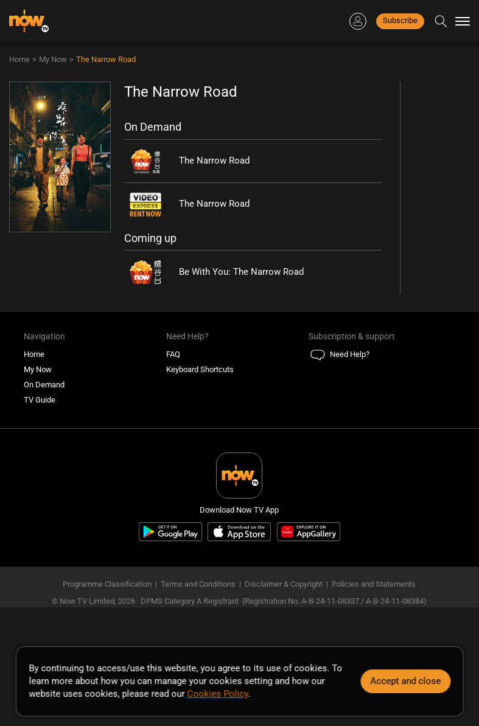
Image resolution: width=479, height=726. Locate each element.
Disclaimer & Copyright (284, 584)
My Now (53, 59)
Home (19, 59)
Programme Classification (107, 584)
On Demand (44, 384)
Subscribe (400, 20)
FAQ (173, 354)
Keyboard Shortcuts (200, 369)
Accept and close (405, 681)
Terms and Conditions (198, 584)
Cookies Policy (217, 693)
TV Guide (39, 399)
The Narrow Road (106, 59)
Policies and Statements (374, 584)
